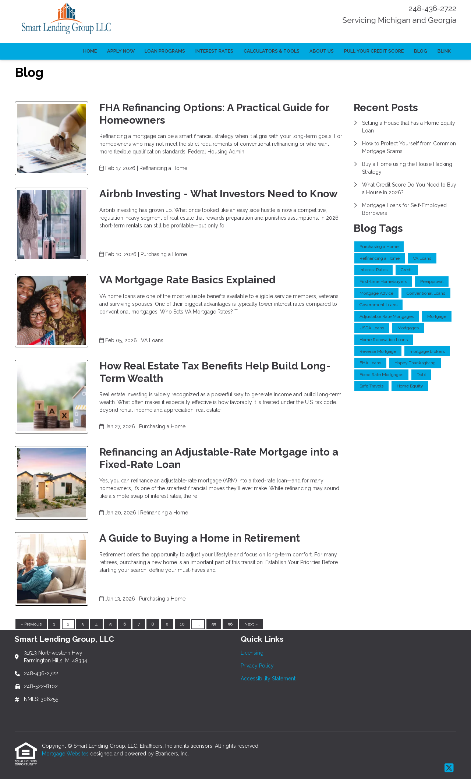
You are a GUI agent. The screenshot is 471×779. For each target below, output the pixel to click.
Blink (444, 51)
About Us (321, 51)
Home (90, 51)
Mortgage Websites (66, 754)
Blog (420, 51)
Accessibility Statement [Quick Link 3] (268, 678)
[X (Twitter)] (449, 768)
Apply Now (121, 51)
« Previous (31, 624)
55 (214, 624)
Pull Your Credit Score (374, 51)
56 (230, 624)
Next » (251, 624)
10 (182, 624)
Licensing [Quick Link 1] (252, 653)
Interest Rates (214, 51)
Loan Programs (165, 51)
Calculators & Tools (272, 51)
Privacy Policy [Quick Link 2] (257, 666)
